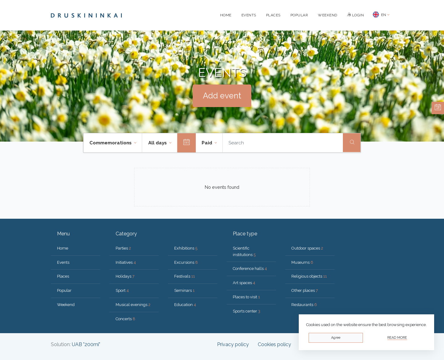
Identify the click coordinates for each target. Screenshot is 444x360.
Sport (122, 290)
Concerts (125, 319)
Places (273, 15)
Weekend (327, 15)
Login (355, 15)
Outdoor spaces (307, 248)
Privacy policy (233, 344)
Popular (299, 15)
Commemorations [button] (111, 143)
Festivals (184, 276)
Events (248, 15)
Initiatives (126, 262)
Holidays (125, 276)
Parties (123, 248)
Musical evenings (133, 304)
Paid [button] (207, 143)
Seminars (184, 290)
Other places (304, 290)
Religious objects (309, 276)
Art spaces (244, 282)
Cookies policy (274, 344)
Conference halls (250, 268)
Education (185, 304)
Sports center (246, 311)
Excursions (186, 262)
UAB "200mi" (86, 344)
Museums (302, 262)
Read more (397, 338)
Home (226, 15)
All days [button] (158, 143)
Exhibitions (185, 248)
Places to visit (246, 297)
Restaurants (304, 304)
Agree (335, 338)
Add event (222, 95)
